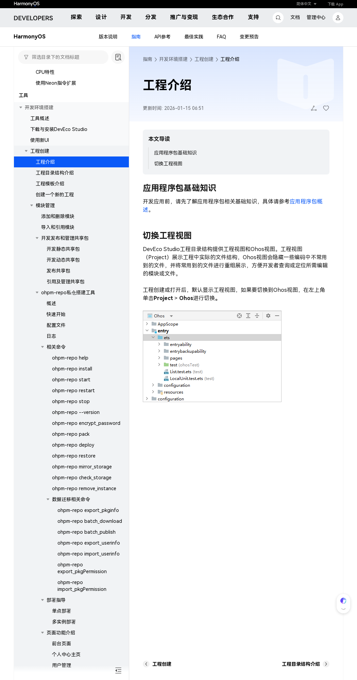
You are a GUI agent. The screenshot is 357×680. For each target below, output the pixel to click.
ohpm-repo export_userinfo (88, 543)
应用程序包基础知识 (175, 152)
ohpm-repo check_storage (82, 477)
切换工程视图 (168, 163)
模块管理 (45, 205)
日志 (51, 336)
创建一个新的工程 (55, 194)
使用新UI (39, 140)
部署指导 (56, 600)
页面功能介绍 (61, 632)
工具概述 (39, 118)
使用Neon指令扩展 (56, 83)
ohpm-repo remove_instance (84, 488)
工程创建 (39, 151)
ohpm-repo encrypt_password (86, 423)
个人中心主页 (66, 654)
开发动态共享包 (63, 260)
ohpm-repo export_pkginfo (88, 510)
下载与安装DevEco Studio (58, 129)
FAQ (221, 36)
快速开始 (56, 314)
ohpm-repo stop (71, 401)
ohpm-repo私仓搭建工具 (68, 292)
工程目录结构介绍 (55, 173)
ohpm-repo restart (73, 390)
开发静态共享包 (63, 249)
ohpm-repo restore (74, 456)
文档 (295, 17)
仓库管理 (61, 676)
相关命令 (56, 347)
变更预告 (249, 36)
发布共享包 (58, 270)
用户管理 (61, 665)
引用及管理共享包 (66, 281)
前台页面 (61, 643)
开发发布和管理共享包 (65, 238)
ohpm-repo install (72, 368)
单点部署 (61, 611)
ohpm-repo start (71, 379)
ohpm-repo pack (70, 434)
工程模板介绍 (50, 183)
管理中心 (316, 17)
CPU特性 (45, 72)
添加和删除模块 (57, 216)
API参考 (162, 36)
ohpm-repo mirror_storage (82, 466)
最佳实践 (193, 36)
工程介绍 (45, 162)
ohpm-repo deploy (73, 445)
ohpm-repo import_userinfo (88, 554)
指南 (136, 36)
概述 (51, 303)
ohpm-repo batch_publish (86, 532)
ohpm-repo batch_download (89, 521)
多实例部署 (64, 622)
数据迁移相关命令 (71, 499)
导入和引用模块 (57, 227)
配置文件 (56, 325)
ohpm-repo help (70, 358)
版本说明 (108, 36)
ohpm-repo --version (76, 412)
